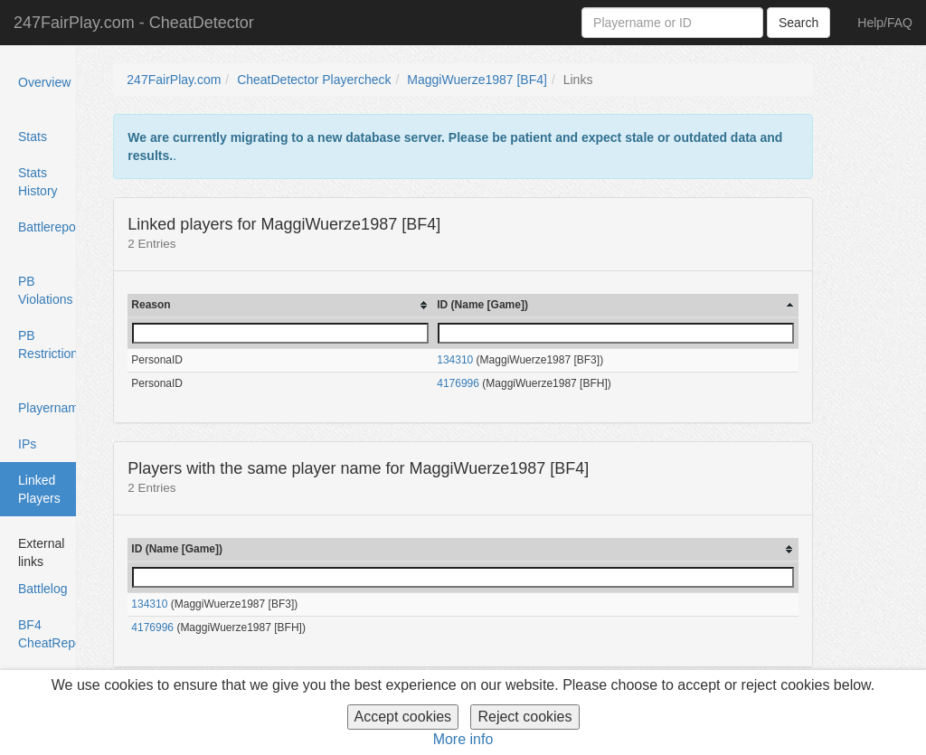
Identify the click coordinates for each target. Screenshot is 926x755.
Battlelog (42, 588)
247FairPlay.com (174, 79)
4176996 (458, 383)
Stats (32, 136)
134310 (455, 360)
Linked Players (41, 494)
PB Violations (45, 290)
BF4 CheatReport (47, 634)
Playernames (47, 408)
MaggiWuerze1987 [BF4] (477, 79)
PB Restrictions (47, 344)
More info (463, 739)
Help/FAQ (884, 22)
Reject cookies (524, 716)
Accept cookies (403, 716)
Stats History (38, 181)
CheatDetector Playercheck (314, 79)
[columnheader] (280, 305)
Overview (44, 82)
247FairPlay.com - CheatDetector (134, 23)
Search (798, 22)
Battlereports (47, 227)
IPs (27, 444)
